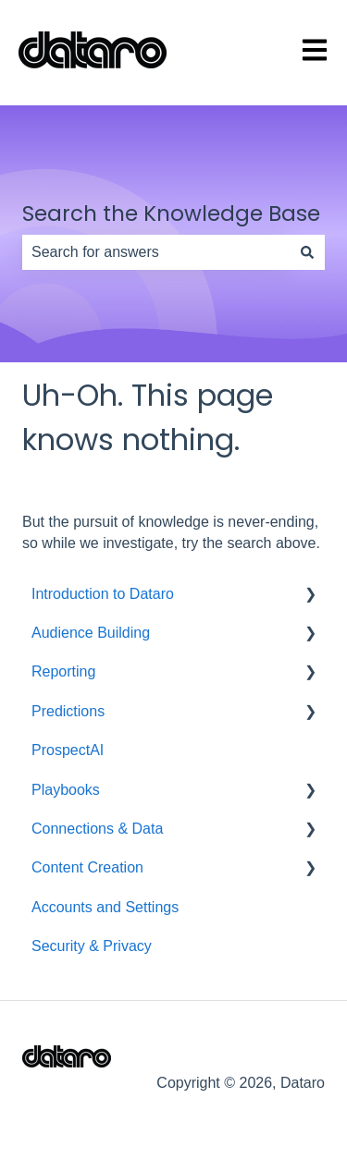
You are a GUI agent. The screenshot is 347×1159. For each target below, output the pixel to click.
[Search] (307, 252)
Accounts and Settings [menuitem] (105, 907)
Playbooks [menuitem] (65, 790)
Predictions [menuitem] (68, 711)
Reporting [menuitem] (63, 671)
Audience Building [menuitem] (90, 632)
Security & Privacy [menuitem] (91, 946)
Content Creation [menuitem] (87, 867)
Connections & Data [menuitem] (97, 828)
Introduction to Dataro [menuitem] (102, 594)
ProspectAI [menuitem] (67, 750)
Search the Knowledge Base (171, 213)
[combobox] (156, 252)
